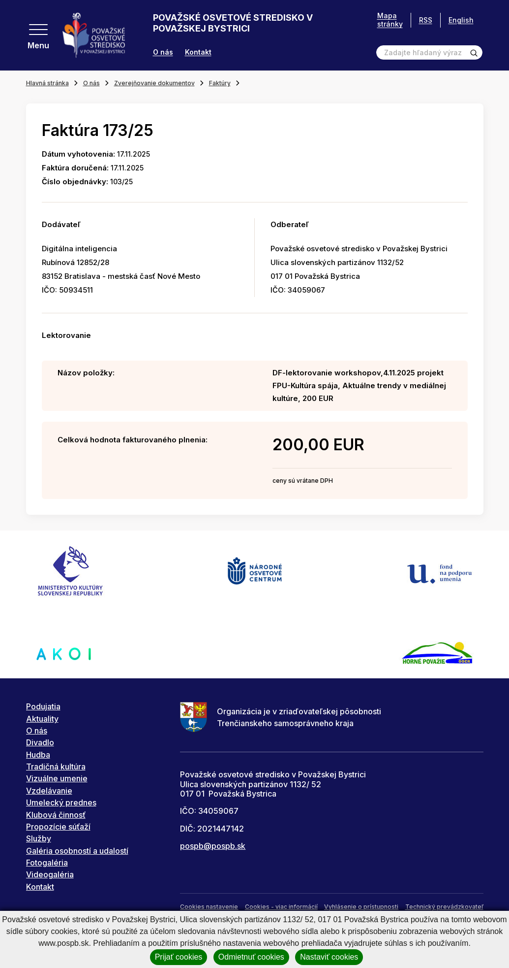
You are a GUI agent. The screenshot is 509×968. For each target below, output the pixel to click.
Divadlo (40, 742)
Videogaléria (50, 874)
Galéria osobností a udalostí (77, 851)
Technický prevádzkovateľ (444, 906)
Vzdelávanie (49, 791)
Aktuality (42, 719)
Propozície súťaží (58, 827)
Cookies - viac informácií (281, 906)
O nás (163, 52)
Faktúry (220, 83)
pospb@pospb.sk (212, 846)
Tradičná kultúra (56, 766)
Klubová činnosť (56, 815)
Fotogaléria (47, 863)
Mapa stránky (390, 20)
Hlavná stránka (47, 83)
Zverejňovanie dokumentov (154, 83)
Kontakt (198, 52)
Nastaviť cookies (329, 957)
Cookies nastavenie (209, 906)
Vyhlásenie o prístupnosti (361, 906)
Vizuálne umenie (57, 778)
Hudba (38, 755)
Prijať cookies (179, 957)
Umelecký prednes (61, 802)
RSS (425, 20)
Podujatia (43, 706)
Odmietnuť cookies (251, 957)
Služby (38, 838)
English (461, 20)
